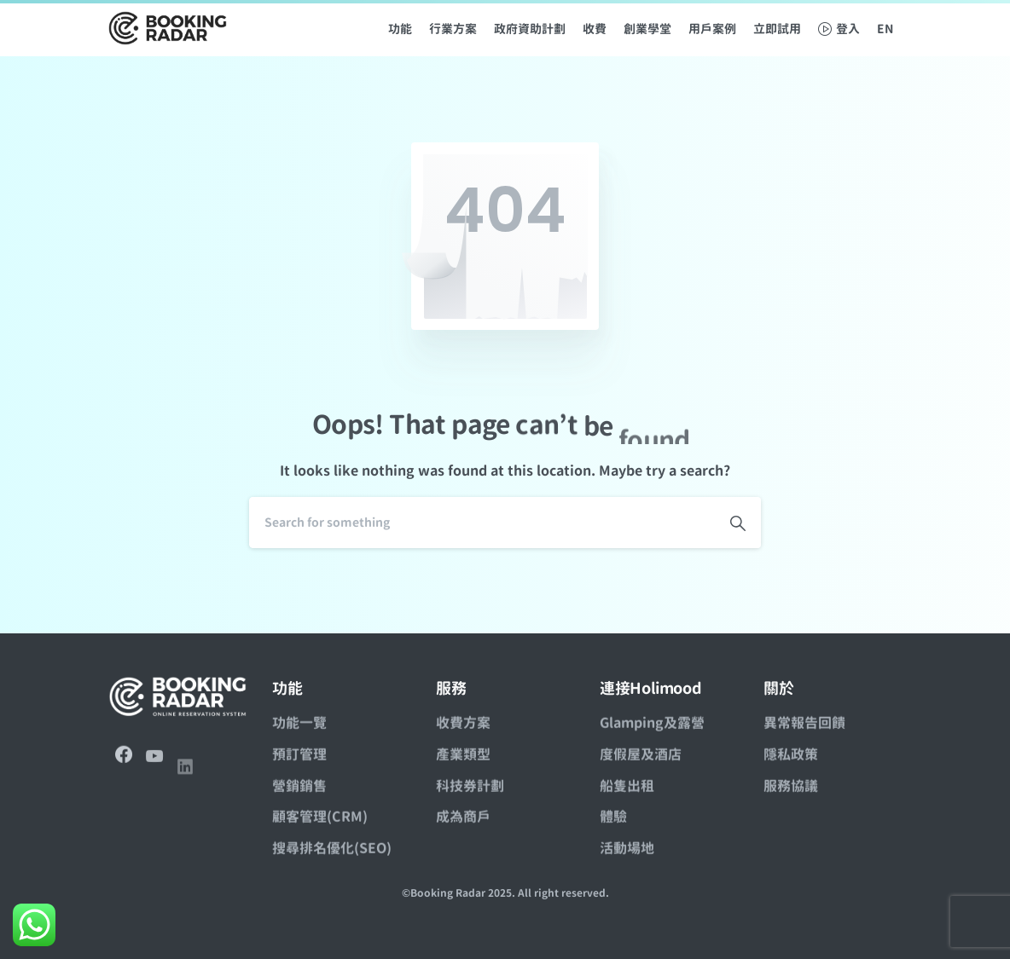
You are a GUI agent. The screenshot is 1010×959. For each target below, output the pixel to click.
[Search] (482, 522)
